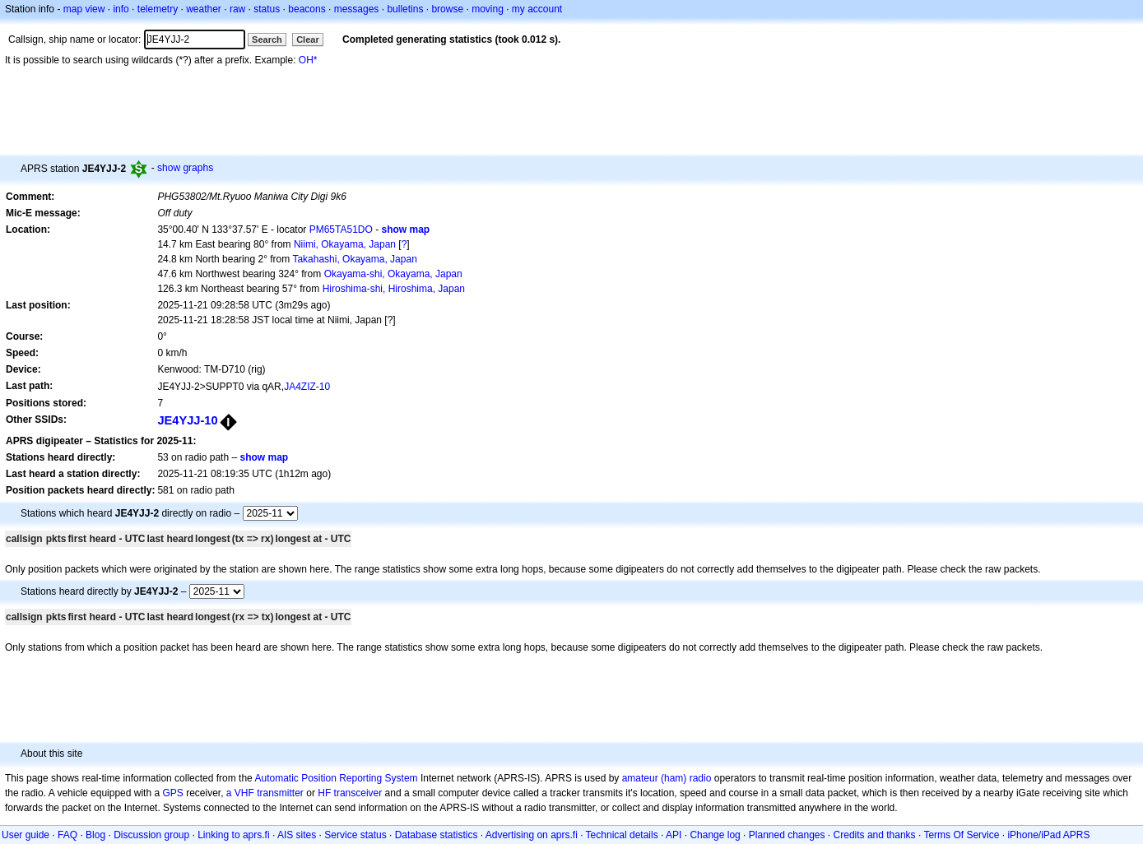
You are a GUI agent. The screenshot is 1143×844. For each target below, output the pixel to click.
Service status (355, 835)
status (266, 9)
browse (447, 9)
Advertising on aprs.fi (532, 835)
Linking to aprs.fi (233, 835)
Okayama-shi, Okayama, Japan (393, 274)
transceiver (358, 793)
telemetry (157, 9)
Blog (95, 835)
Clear (307, 39)
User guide (25, 835)
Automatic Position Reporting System (335, 778)
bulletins (405, 9)
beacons (306, 9)
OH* (308, 60)
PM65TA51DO (341, 229)
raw (237, 9)
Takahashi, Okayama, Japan (354, 259)
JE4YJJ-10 (187, 420)
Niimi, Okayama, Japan (345, 244)
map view (84, 9)
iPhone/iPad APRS (1048, 835)
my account (537, 9)
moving (488, 9)
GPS (172, 793)
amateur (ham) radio (667, 778)
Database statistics (436, 835)
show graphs (185, 168)
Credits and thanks (875, 835)
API (673, 835)
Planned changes (787, 835)
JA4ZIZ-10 (307, 386)
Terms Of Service (961, 835)
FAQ (67, 835)
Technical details (622, 835)
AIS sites (296, 835)
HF (324, 793)
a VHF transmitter (265, 793)
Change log (715, 835)
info (120, 9)
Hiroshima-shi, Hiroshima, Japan (394, 288)
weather (203, 9)
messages (356, 9)
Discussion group (151, 835)
